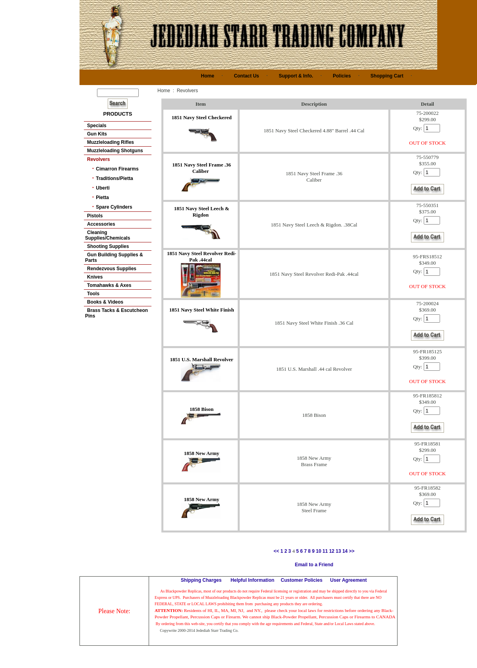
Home (207, 76)
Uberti (103, 188)
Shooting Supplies (108, 246)
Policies (342, 76)
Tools (93, 293)
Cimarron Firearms (117, 169)
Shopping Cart (386, 76)
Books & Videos (105, 302)
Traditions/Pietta (114, 178)
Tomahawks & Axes (109, 285)
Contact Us (246, 76)
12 (331, 551)
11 (325, 551)
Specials (97, 125)
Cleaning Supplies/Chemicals (107, 235)
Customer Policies (301, 580)
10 (318, 551)
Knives (95, 277)
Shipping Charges (201, 580)
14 (344, 551)
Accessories (101, 224)
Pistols (95, 216)
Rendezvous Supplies (111, 268)
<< (276, 551)
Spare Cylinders (114, 207)
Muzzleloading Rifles (110, 142)
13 (338, 551)
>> (352, 551)
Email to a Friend (314, 564)
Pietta (102, 197)
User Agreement (348, 580)
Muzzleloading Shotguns (115, 150)
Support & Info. (296, 76)
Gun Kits (97, 134)
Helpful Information (252, 580)
